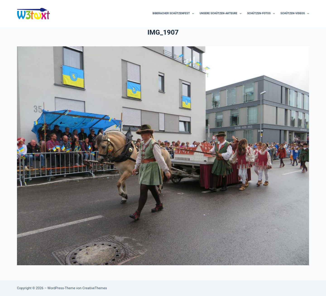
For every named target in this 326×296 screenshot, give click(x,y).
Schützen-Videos (294, 13)
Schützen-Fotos (262, 13)
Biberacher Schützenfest (174, 13)
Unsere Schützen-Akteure (221, 13)
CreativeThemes (94, 288)
